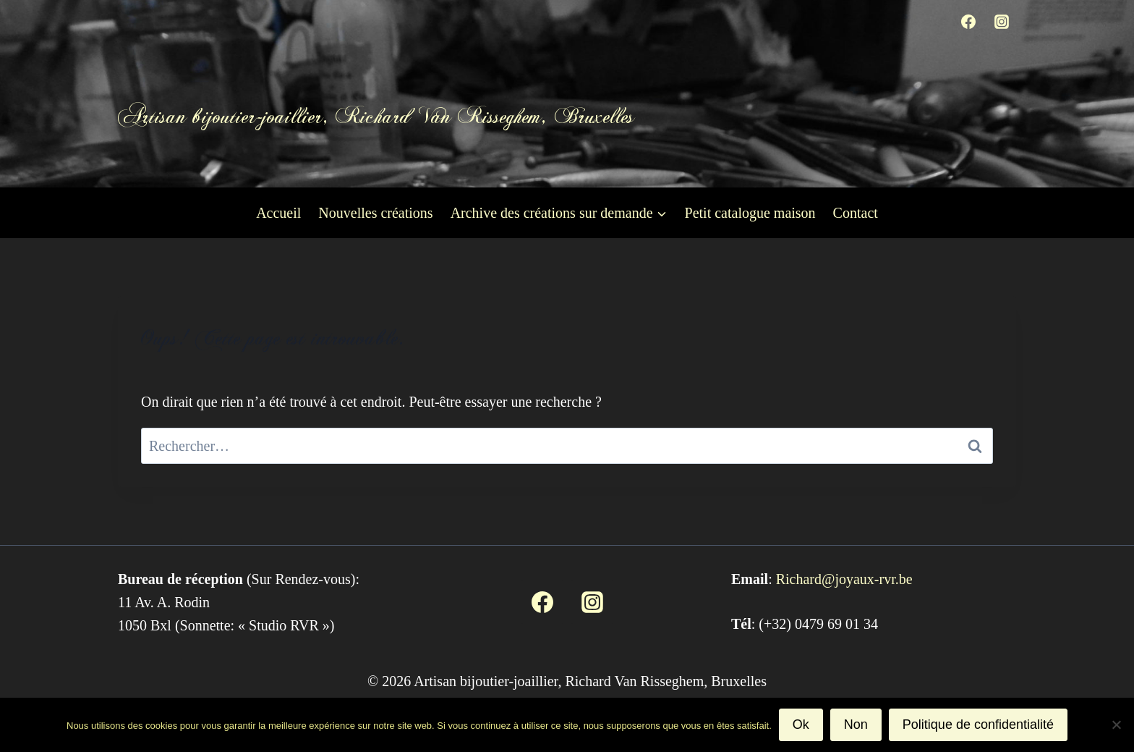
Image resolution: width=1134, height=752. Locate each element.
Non (856, 724)
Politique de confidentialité (978, 724)
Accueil (278, 213)
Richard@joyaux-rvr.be (844, 579)
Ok (801, 724)
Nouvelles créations (375, 213)
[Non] (1116, 724)
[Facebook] (968, 21)
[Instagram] (1001, 21)
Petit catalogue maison (750, 213)
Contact (855, 213)
